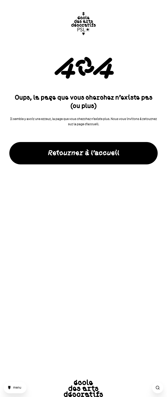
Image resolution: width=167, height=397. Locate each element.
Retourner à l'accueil (83, 153)
